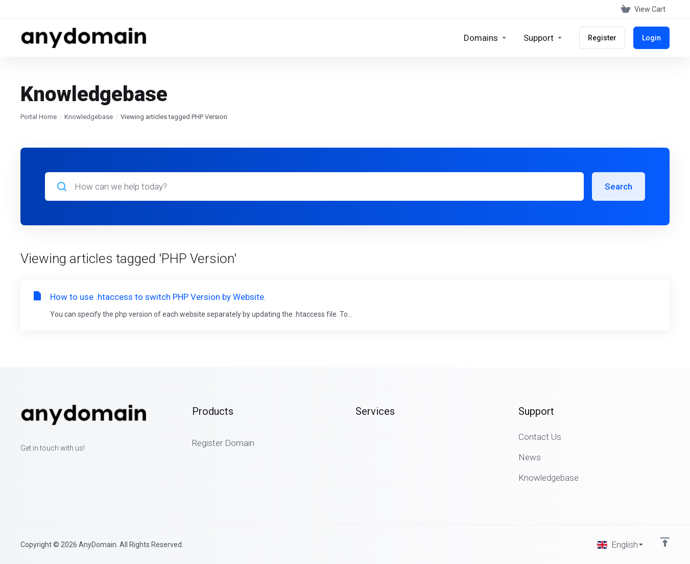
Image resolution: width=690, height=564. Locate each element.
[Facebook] (20, 466)
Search (618, 186)
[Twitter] (37, 466)
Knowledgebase (88, 117)
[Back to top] (665, 542)
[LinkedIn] (53, 466)
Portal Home (38, 117)
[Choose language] (620, 544)
